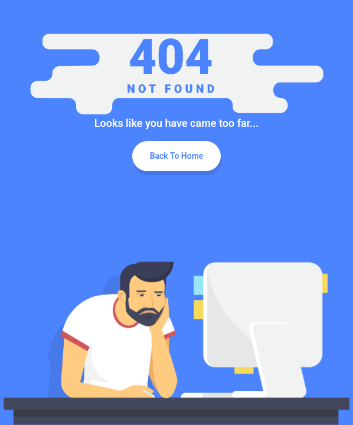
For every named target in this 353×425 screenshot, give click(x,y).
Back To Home (177, 156)
